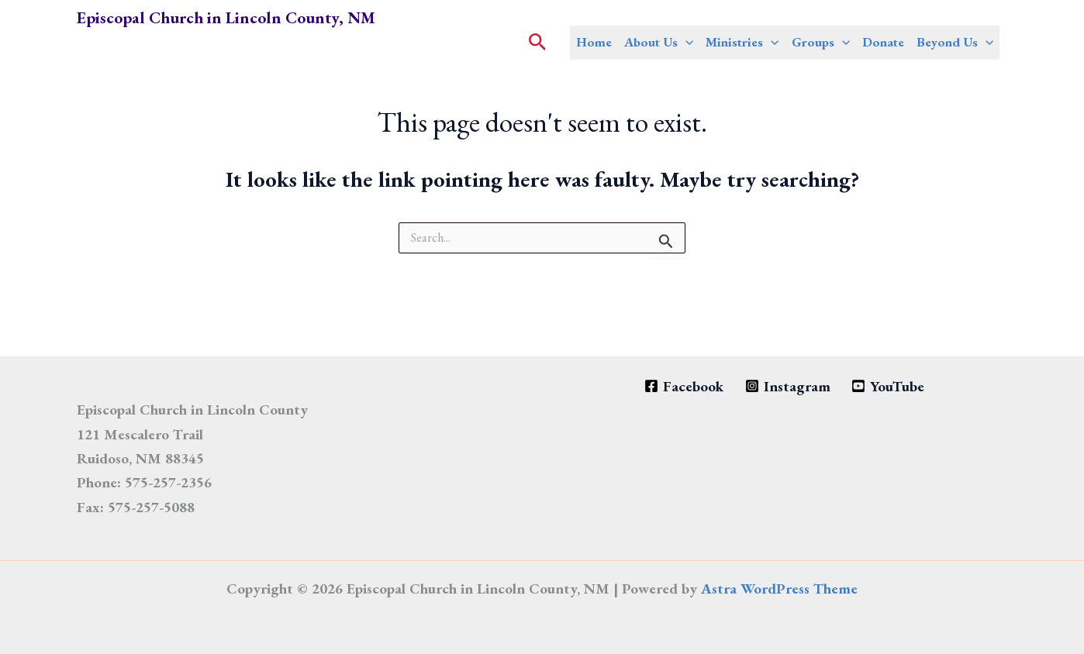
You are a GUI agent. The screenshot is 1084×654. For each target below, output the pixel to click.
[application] (685, 42)
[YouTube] (887, 386)
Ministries (742, 42)
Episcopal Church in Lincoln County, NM (226, 17)
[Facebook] (684, 386)
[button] (537, 43)
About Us (658, 42)
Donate (883, 41)
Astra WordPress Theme (779, 588)
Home (594, 41)
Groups (821, 42)
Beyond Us (955, 42)
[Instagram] (787, 386)
